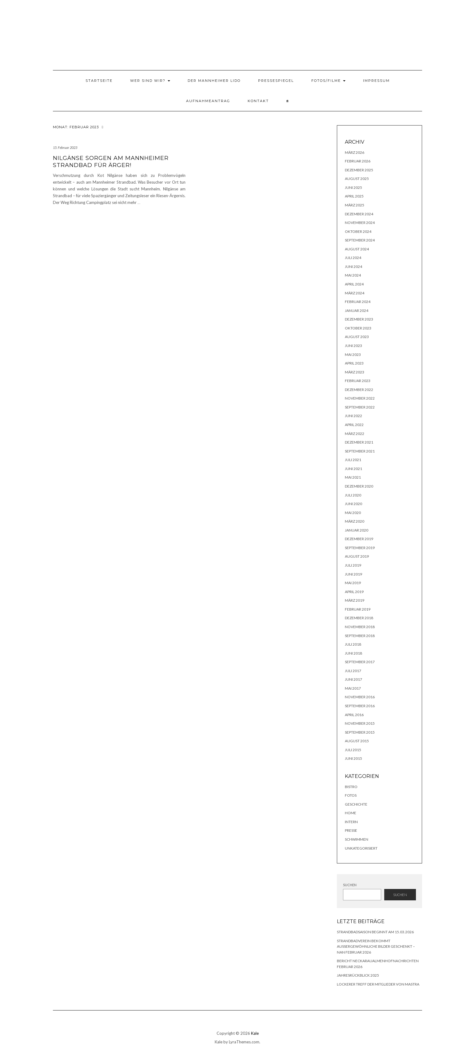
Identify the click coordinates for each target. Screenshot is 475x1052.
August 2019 (357, 556)
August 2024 (357, 249)
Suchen (350, 885)
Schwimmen (356, 839)
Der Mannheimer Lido (214, 80)
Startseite (99, 80)
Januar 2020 (356, 530)
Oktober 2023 (358, 328)
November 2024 (360, 222)
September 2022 (360, 407)
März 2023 (354, 372)
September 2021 (360, 451)
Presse (351, 830)
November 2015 (360, 723)
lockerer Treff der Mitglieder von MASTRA (378, 984)
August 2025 (357, 178)
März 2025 (354, 205)
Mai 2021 (353, 477)
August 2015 (357, 741)
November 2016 (360, 697)
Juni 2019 (353, 574)
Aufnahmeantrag (208, 101)
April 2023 (354, 363)
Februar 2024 (357, 301)
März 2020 (354, 521)
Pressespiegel (276, 80)
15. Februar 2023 (65, 147)
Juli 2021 (353, 459)
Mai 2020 (353, 512)
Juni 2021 (353, 468)
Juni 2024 (353, 266)
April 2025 (354, 196)
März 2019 (354, 600)
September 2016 (360, 705)
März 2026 (354, 152)
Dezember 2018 (359, 618)
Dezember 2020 (359, 486)
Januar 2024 (356, 310)
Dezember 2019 (359, 538)
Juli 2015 (353, 749)
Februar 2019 (357, 609)
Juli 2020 (353, 495)
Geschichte (356, 804)
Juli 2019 (353, 565)
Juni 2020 (353, 503)
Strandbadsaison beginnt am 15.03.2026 (375, 932)
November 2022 (360, 398)
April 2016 (354, 714)
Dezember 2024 (359, 214)
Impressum (376, 80)
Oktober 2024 (358, 231)
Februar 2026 (357, 161)
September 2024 (360, 240)
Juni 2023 (353, 345)
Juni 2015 (353, 758)
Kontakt (258, 101)
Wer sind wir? (150, 80)
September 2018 (360, 635)
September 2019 (360, 547)
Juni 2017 (353, 679)
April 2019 (354, 591)
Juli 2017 (353, 670)
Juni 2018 (353, 653)
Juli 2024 (353, 257)
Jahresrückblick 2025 (358, 975)
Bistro (351, 786)
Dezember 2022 (359, 389)
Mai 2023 (353, 354)
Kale (255, 1033)
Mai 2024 (353, 275)
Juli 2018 (353, 644)
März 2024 (354, 293)
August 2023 (357, 336)
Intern (351, 821)
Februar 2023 (357, 380)
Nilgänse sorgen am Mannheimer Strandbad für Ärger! (111, 162)
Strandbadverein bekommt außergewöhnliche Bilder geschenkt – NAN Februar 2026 (376, 946)
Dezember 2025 (359, 170)
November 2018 (360, 626)
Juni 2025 (353, 187)
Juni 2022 (353, 415)
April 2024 (354, 284)
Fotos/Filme (328, 80)
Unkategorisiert (361, 848)
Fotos (351, 795)
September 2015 (360, 732)
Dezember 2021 (359, 442)
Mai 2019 (353, 582)
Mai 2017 (353, 688)
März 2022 (354, 433)
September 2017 (360, 661)
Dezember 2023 (359, 319)
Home (350, 813)
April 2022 (354, 424)
